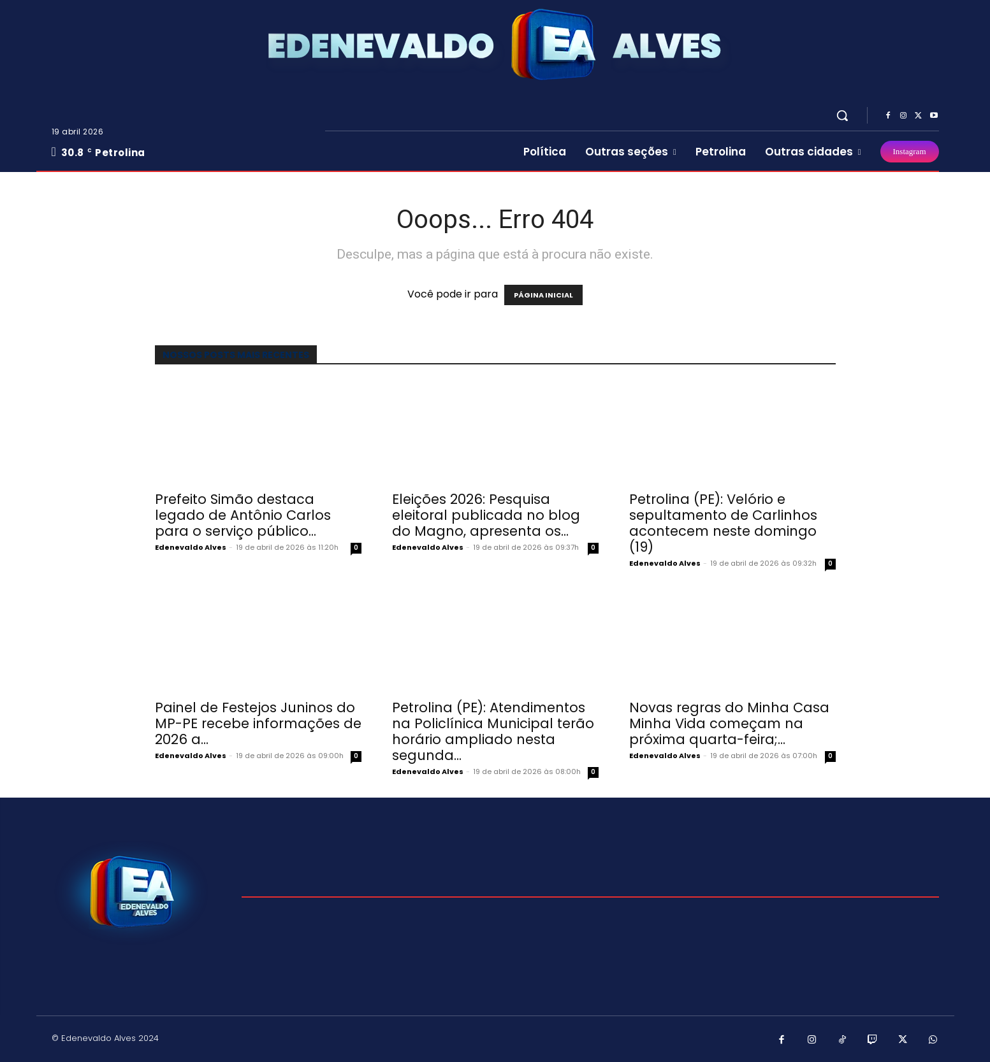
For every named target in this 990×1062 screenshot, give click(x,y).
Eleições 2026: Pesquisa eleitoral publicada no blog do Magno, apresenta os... (486, 515)
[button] (842, 115)
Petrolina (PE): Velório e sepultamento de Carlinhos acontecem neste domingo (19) (723, 523)
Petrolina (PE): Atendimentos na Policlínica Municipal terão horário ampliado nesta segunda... (493, 731)
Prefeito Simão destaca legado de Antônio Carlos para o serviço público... (243, 515)
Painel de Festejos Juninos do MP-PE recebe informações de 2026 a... (258, 723)
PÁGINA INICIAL (543, 295)
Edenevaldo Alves (190, 547)
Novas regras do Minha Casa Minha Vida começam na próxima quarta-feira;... (729, 723)
